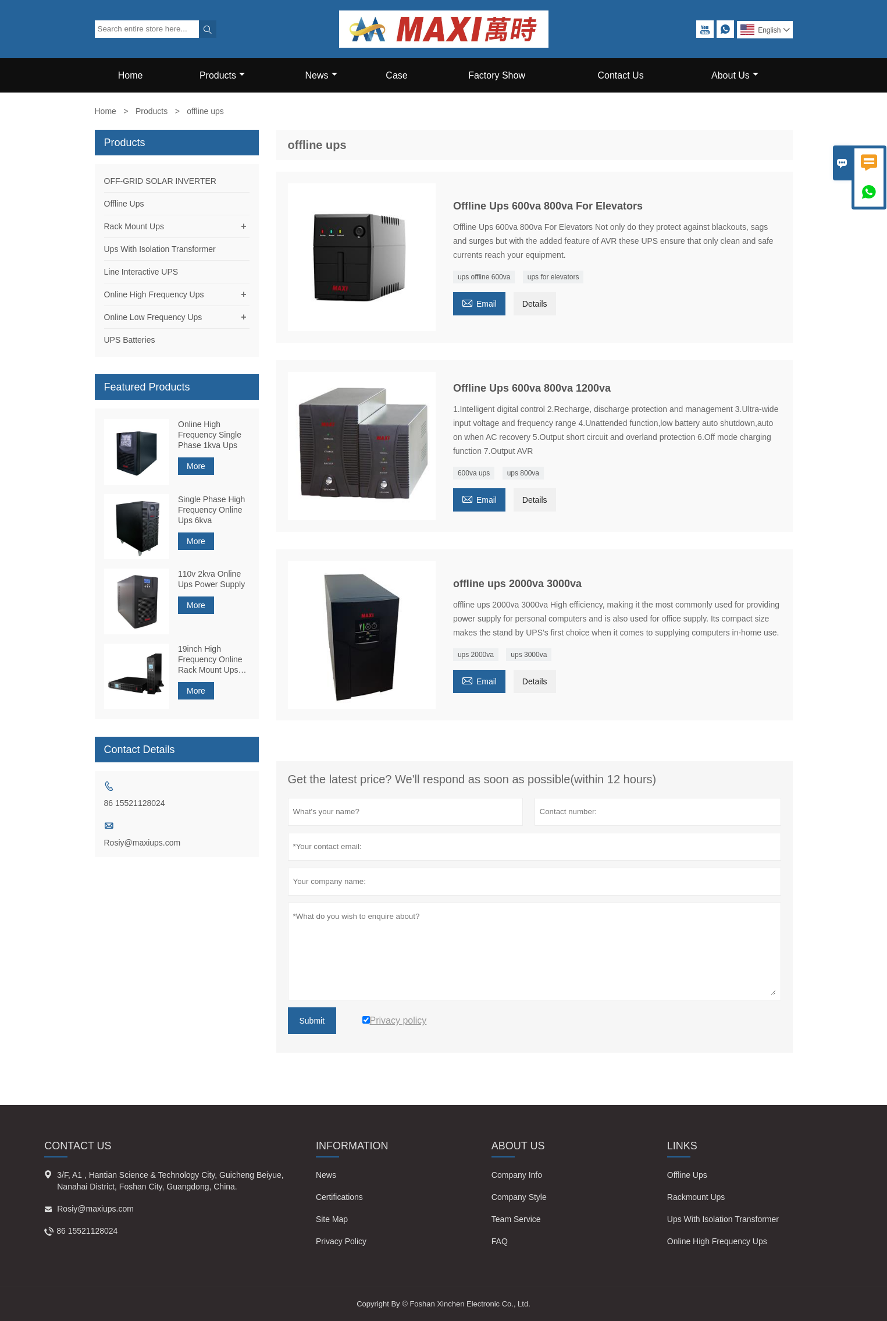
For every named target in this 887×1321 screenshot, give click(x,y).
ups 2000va (476, 655)
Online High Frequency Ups (154, 294)
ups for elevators (553, 277)
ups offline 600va (484, 277)
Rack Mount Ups (134, 226)
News (321, 75)
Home (130, 75)
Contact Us (621, 75)
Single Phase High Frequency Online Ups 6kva (211, 510)
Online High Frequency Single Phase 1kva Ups (209, 435)
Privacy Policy (341, 1241)
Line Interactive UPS (141, 271)
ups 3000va (529, 655)
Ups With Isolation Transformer (160, 249)
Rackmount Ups (696, 1197)
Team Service (516, 1219)
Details (534, 303)
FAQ (499, 1241)
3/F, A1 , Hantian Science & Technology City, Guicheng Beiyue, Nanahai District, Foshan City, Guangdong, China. (170, 1180)
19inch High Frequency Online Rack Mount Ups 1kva (210, 659)
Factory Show (496, 75)
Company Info (516, 1175)
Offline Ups (124, 203)
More (196, 466)
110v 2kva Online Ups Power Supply (211, 579)
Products (222, 75)
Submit (312, 1020)
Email (479, 302)
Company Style (519, 1197)
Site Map (332, 1219)
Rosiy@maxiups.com (142, 842)
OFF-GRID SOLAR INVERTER (160, 181)
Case (396, 75)
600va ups (474, 473)
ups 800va (523, 473)
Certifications (339, 1197)
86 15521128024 (134, 803)
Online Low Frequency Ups (153, 317)
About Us (734, 75)
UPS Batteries (129, 340)
